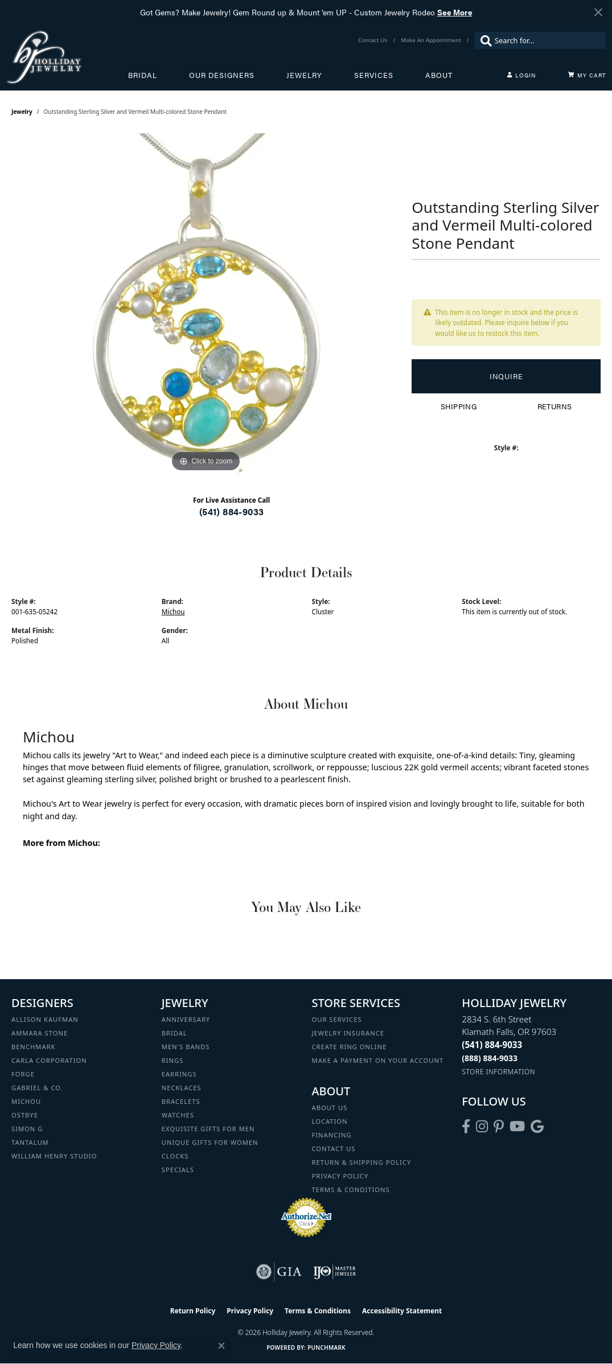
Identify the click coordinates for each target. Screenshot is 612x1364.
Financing (332, 1135)
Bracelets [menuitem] (181, 1101)
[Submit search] (483, 40)
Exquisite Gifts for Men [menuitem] (208, 1128)
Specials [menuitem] (178, 1169)
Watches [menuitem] (178, 1115)
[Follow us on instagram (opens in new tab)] (482, 1126)
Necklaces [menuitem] (182, 1087)
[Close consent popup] (221, 1345)
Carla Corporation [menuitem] (49, 1060)
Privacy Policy (340, 1176)
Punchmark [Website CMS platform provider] (326, 1347)
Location (330, 1121)
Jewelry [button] (304, 75)
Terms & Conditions (351, 1189)
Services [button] (373, 75)
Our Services (337, 1019)
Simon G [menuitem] (27, 1128)
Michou (173, 611)
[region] (206, 304)
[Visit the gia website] (279, 1272)
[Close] (598, 12)
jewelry (21, 112)
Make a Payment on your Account (378, 1060)
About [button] (439, 75)
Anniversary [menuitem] (186, 1019)
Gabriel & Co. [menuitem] (37, 1087)
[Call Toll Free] (489, 1058)
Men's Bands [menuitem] (186, 1046)
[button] (521, 75)
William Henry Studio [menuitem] (54, 1156)
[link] (373, 40)
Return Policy (193, 1311)
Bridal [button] (142, 75)
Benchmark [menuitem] (33, 1046)
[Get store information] (498, 1072)
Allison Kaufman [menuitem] (45, 1019)
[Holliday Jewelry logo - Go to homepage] (67, 57)
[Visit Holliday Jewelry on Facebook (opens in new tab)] (466, 1126)
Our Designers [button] (221, 75)
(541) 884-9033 (231, 511)
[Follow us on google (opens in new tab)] (537, 1126)
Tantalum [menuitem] (30, 1142)
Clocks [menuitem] (175, 1156)
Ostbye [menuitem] (24, 1115)
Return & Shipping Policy (362, 1162)
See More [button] (455, 12)
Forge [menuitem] (23, 1074)
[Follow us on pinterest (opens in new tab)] (499, 1126)
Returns (554, 406)
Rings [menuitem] (173, 1060)
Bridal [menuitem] (174, 1033)
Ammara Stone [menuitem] (39, 1033)
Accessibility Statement (402, 1311)
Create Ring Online (349, 1046)
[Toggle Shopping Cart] (587, 75)
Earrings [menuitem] (179, 1074)
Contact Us (334, 1148)
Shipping (459, 406)
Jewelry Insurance (348, 1033)
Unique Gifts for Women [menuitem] (210, 1142)
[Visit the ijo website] (334, 1272)
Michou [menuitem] (26, 1101)
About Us (330, 1107)
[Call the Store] (492, 1044)
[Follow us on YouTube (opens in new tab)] (517, 1126)
